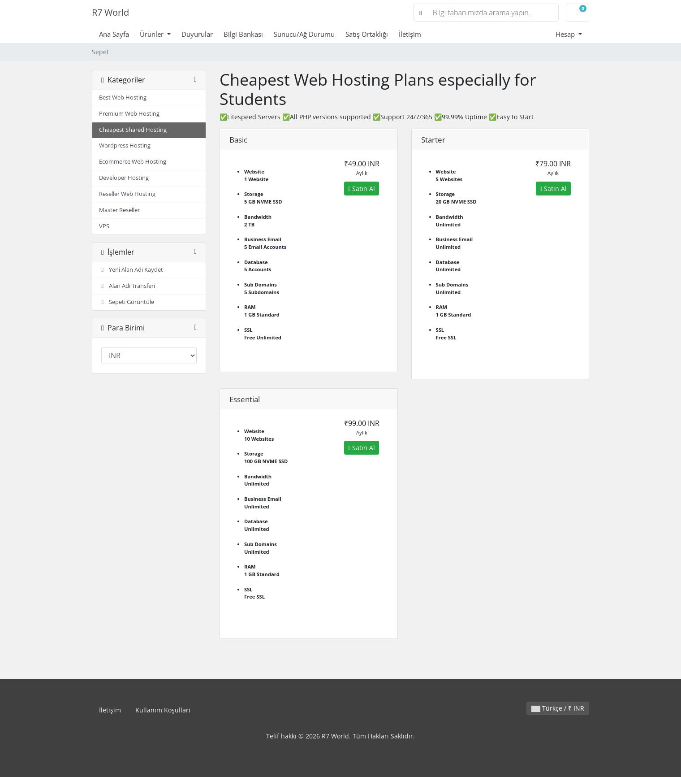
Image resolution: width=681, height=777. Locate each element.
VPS (104, 226)
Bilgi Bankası (243, 34)
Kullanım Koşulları (162, 710)
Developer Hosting (124, 178)
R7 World (110, 12)
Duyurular (197, 34)
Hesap (566, 34)
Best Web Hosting (123, 97)
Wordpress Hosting (125, 145)
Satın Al (361, 188)
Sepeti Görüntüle (126, 302)
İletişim (410, 34)
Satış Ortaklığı (366, 34)
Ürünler (152, 34)
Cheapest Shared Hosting (133, 130)
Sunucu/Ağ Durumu (304, 34)
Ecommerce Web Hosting (132, 161)
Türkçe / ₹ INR (557, 708)
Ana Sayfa (114, 34)
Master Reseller (119, 210)
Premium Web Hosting (129, 113)
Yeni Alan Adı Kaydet (131, 269)
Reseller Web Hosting (127, 194)
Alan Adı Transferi (127, 286)
